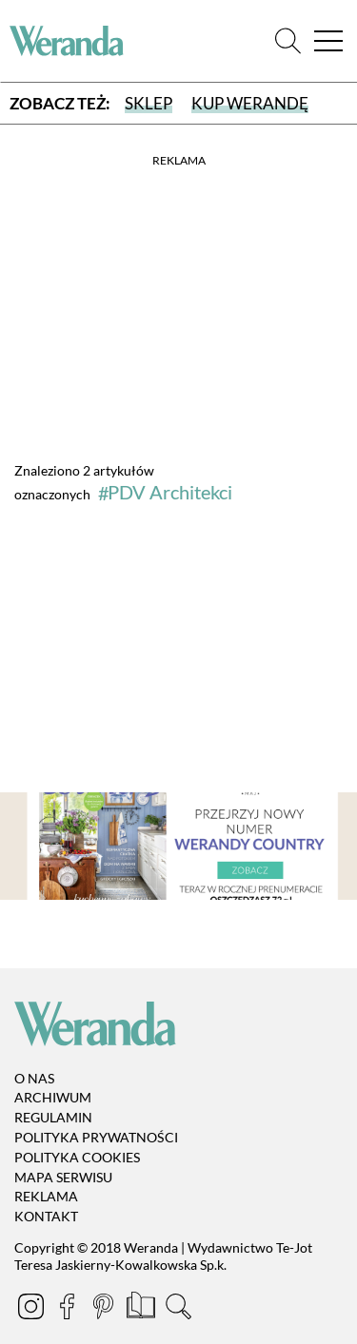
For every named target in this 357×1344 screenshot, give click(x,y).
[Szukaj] (288, 41)
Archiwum (52, 1098)
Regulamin (53, 1117)
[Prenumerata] (142, 1309)
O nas (34, 1078)
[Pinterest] (105, 1309)
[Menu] (328, 41)
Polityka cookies (77, 1157)
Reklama (46, 1196)
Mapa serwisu (63, 1177)
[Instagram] (32, 1309)
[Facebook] (68, 1309)
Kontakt (46, 1216)
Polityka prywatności (96, 1137)
